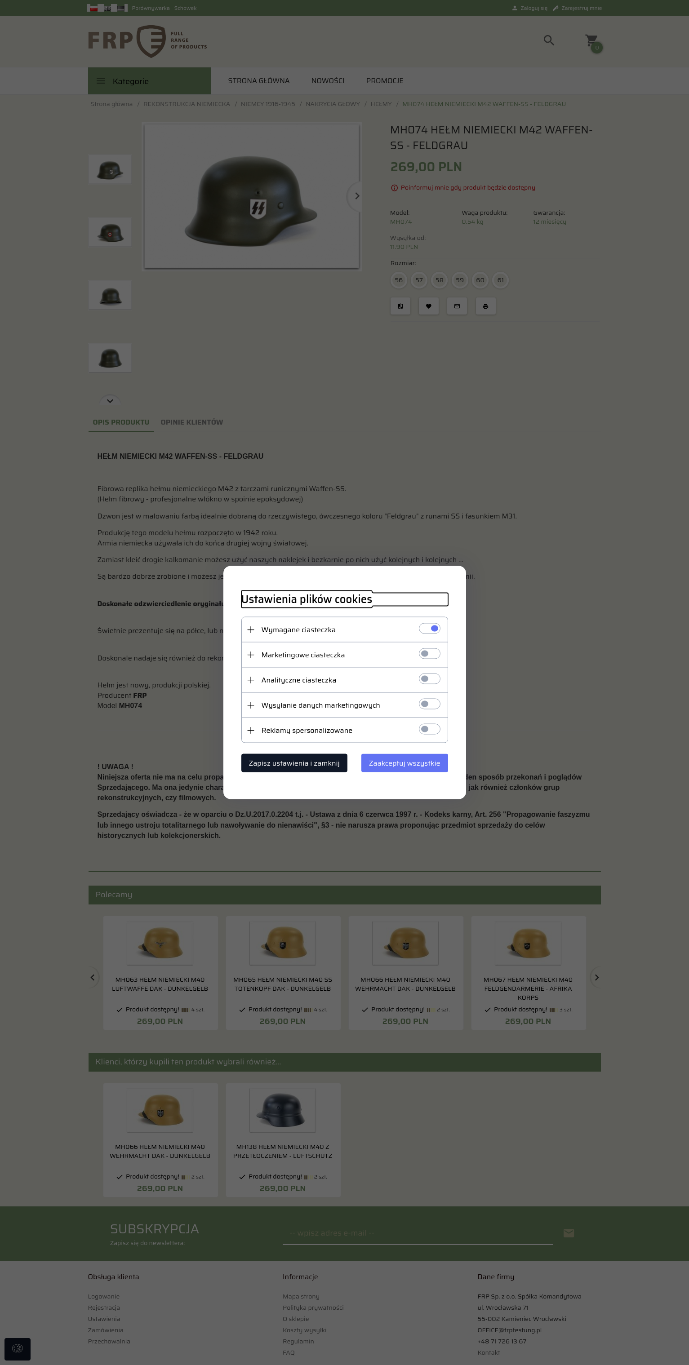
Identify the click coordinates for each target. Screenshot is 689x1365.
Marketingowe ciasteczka (303, 654)
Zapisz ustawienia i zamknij (294, 763)
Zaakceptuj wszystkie (404, 763)
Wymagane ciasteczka (299, 629)
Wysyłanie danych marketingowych (321, 705)
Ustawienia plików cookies (307, 599)
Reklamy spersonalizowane (307, 730)
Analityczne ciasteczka (299, 680)
